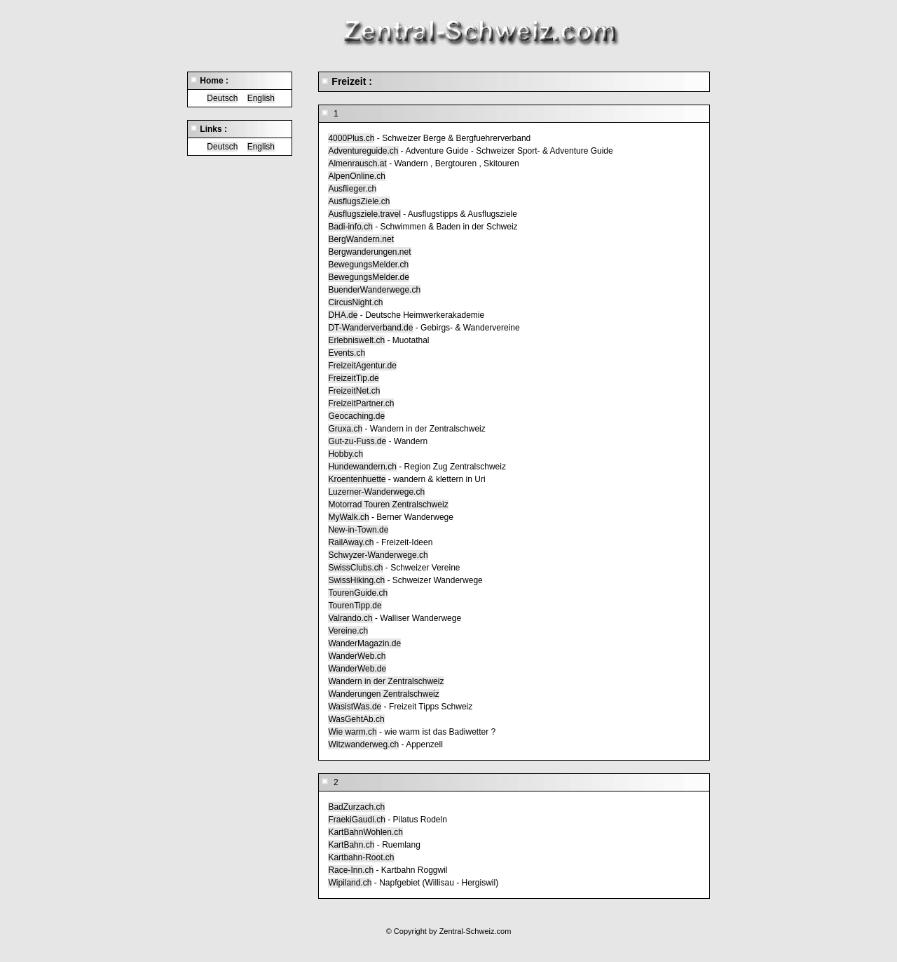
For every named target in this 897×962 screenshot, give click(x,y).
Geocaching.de (356, 416)
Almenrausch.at (357, 163)
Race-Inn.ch (351, 870)
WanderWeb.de (357, 669)
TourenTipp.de (354, 605)
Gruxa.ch (345, 429)
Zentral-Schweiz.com (475, 931)
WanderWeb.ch (356, 656)
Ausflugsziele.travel (364, 214)
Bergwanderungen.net (369, 252)
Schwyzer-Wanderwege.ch (377, 555)
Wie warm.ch (352, 732)
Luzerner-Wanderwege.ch (376, 492)
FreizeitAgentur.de (362, 365)
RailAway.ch (351, 542)
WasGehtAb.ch (356, 719)
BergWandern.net (361, 239)
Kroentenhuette (356, 479)
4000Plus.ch (351, 138)
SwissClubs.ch (355, 568)
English (261, 98)
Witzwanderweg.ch (363, 744)
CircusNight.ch (355, 302)
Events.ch (346, 353)
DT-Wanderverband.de (370, 328)
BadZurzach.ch (356, 807)
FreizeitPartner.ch (361, 403)
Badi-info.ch (350, 227)
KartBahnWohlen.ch (365, 832)
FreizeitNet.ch (354, 391)
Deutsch (222, 98)
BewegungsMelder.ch (368, 264)
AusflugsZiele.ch (359, 201)
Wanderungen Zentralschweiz (383, 694)
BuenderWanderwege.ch (374, 290)
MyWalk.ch (348, 517)
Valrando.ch (350, 618)
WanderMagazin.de (364, 643)
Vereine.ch (348, 631)
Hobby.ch (345, 454)
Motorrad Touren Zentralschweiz (388, 504)
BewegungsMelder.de (368, 277)
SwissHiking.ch (356, 580)
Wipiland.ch (349, 883)
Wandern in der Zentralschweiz (386, 681)
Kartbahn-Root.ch (361, 857)
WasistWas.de (354, 707)
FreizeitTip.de (353, 378)
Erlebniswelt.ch (356, 340)
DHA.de (342, 315)
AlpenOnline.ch (356, 176)
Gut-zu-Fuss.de (357, 441)
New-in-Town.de (358, 530)
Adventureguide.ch (363, 151)
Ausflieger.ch (352, 189)
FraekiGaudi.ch (356, 819)
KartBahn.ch (351, 845)
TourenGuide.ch (358, 593)
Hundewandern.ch (362, 467)
